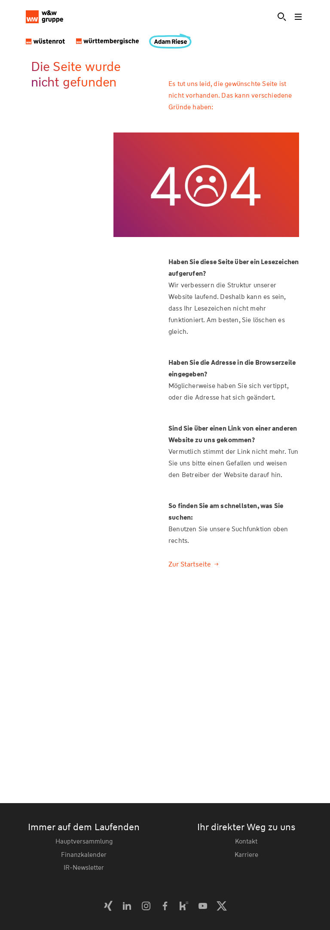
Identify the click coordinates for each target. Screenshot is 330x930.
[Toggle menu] (299, 16)
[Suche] (282, 17)
